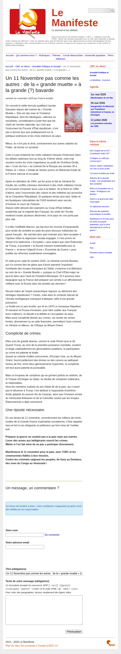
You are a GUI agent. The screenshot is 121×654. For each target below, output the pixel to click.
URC (92, 257)
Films (110, 55)
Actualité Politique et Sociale (46, 66)
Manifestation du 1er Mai (102, 98)
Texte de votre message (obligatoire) (27, 581)
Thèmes (56, 55)
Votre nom (12, 530)
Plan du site (12, 645)
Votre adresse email (17, 542)
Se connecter (52, 534)
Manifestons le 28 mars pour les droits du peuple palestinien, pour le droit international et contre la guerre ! (102, 224)
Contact (42, 645)
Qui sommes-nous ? (26, 55)
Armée (92, 243)
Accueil (9, 55)
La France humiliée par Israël (102, 173)
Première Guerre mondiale (101, 253)
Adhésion (60, 59)
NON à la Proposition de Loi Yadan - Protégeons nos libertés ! (101, 191)
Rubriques (44, 55)
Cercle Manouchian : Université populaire (84, 55)
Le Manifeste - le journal (100, 80)
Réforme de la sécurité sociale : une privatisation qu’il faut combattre (102, 181)
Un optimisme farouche (99, 206)
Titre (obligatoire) (16, 569)
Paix (91, 248)
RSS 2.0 (53, 645)
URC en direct (22, 66)
